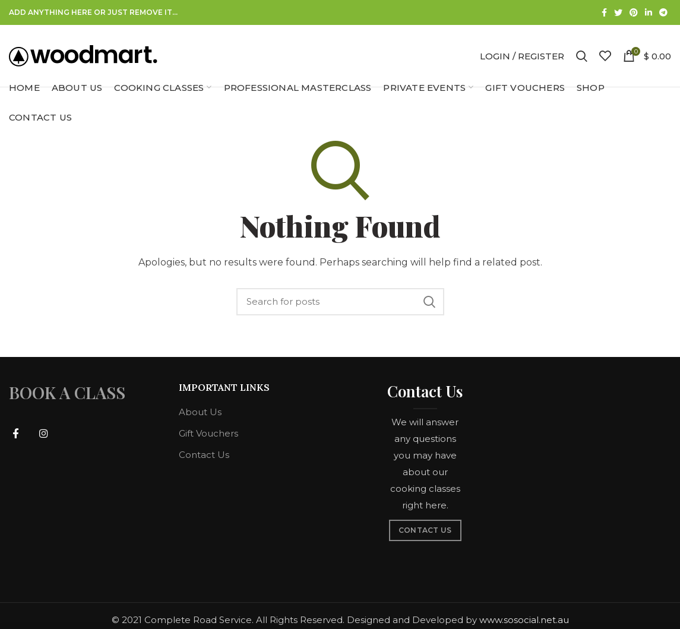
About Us (200, 412)
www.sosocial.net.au (524, 619)
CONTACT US (425, 530)
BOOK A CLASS (67, 392)
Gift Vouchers (208, 433)
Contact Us (204, 454)
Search (429, 301)
